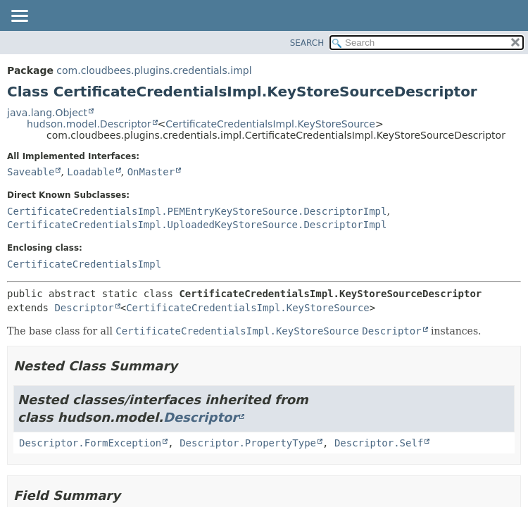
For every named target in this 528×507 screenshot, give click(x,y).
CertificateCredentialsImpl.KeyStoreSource (270, 124)
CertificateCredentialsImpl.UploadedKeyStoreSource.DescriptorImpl (196, 224)
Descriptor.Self (378, 443)
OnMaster (151, 171)
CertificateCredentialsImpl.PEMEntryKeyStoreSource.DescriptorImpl (196, 211)
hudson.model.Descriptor (89, 124)
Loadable (90, 171)
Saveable (30, 171)
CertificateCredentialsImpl (84, 264)
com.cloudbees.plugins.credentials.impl (153, 70)
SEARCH (307, 43)
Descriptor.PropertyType (248, 443)
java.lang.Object (47, 112)
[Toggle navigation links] (19, 17)
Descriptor (83, 307)
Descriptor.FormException (90, 443)
